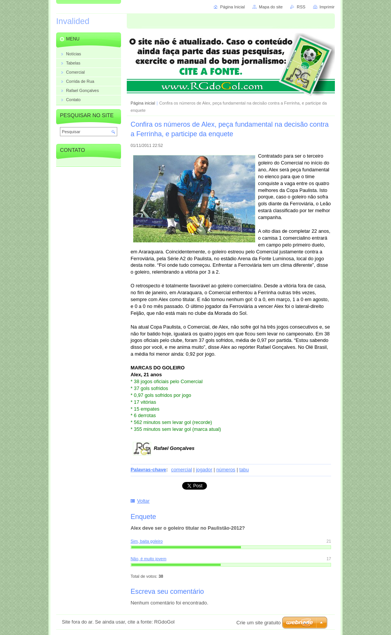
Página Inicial (232, 7)
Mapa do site (271, 7)
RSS (301, 7)
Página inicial (143, 103)
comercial (181, 469)
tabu (244, 469)
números (225, 469)
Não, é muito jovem (148, 558)
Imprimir (327, 7)
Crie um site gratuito (258, 622)
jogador (204, 469)
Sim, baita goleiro (147, 541)
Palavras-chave (148, 469)
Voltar (143, 501)
